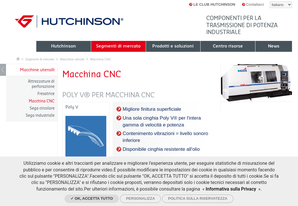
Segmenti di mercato (39, 59)
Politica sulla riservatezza (197, 198)
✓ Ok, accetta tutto (92, 198)
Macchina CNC (100, 59)
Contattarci (253, 4)
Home (18, 58)
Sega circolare (42, 108)
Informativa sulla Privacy (231, 189)
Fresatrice (46, 94)
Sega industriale (40, 115)
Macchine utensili (72, 59)
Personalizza (140, 198)
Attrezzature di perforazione (41, 84)
